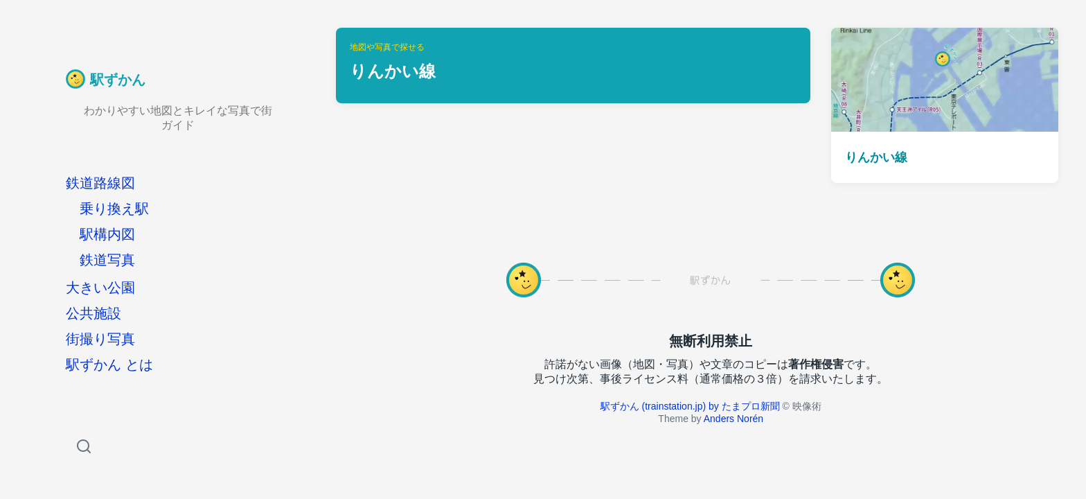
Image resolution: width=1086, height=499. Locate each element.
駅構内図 (107, 234)
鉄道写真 (107, 260)
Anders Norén (733, 418)
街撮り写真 (100, 339)
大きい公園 (100, 287)
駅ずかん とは (109, 364)
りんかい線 (876, 157)
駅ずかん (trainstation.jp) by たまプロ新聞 (690, 406)
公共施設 (93, 313)
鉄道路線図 (100, 183)
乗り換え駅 (114, 208)
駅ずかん (117, 79)
